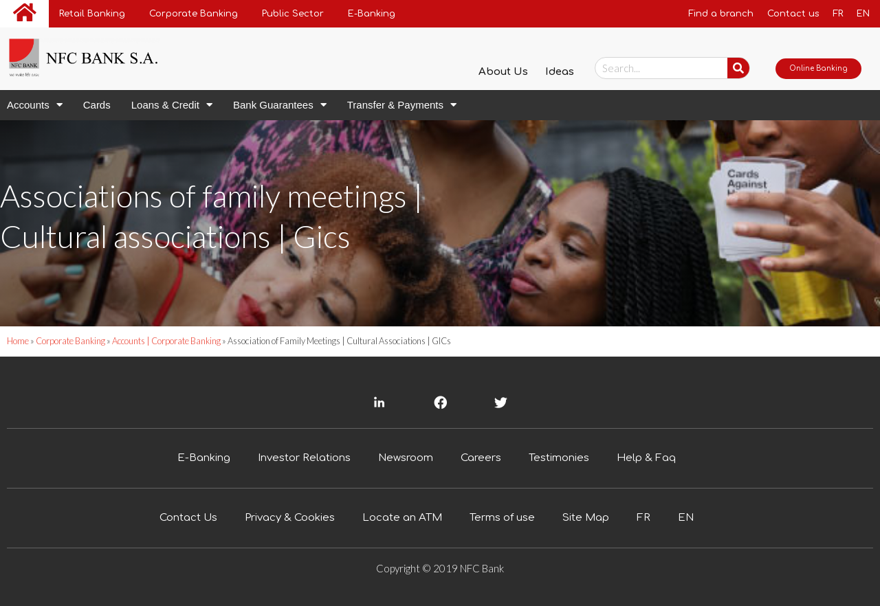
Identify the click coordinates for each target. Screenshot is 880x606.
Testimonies (559, 458)
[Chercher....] (738, 68)
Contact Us (188, 518)
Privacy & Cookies (290, 518)
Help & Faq (646, 458)
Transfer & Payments (401, 105)
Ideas (559, 72)
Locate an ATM (402, 518)
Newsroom (405, 458)
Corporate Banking (70, 340)
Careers (481, 458)
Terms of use (502, 518)
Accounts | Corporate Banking (167, 340)
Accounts (35, 105)
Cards (97, 105)
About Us (503, 72)
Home (18, 340)
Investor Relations (304, 458)
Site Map (585, 518)
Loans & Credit (171, 105)
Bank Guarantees (280, 105)
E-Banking (203, 458)
